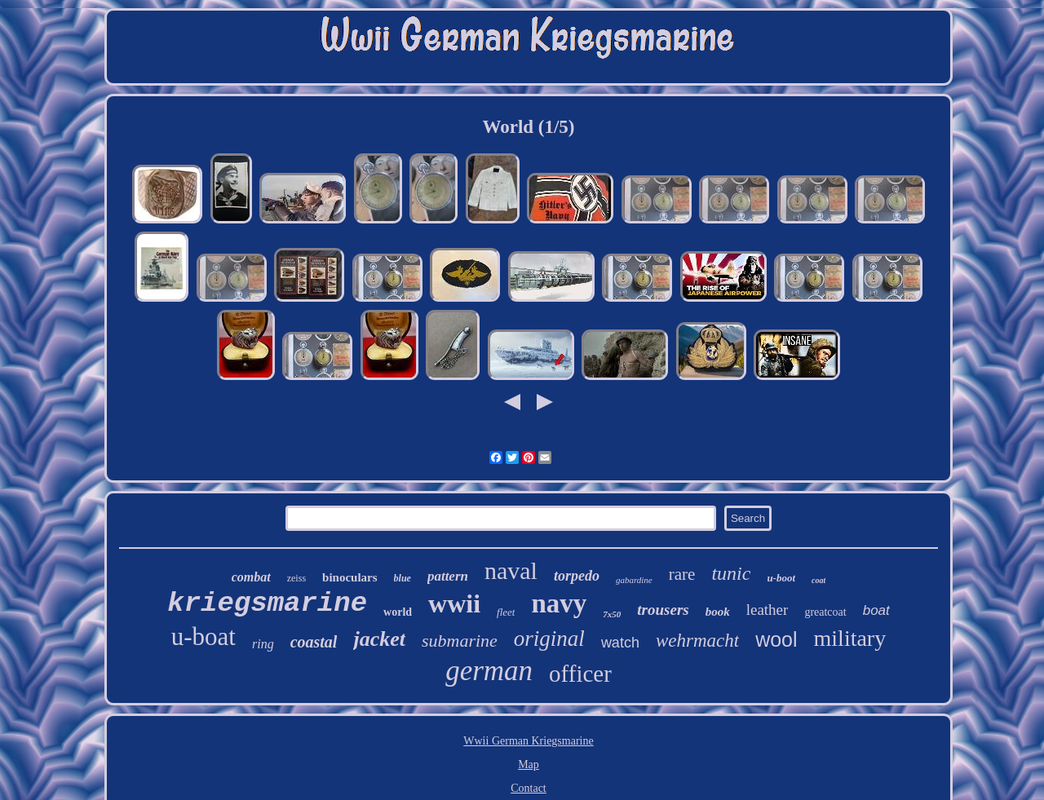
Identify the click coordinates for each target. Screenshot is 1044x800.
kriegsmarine (267, 603)
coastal (314, 642)
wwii (454, 603)
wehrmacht (697, 640)
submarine (460, 640)
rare (682, 574)
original (549, 638)
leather (767, 609)
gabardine (634, 580)
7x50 (612, 614)
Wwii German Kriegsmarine (528, 741)
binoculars (350, 577)
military (850, 638)
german (489, 671)
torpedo (576, 576)
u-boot (781, 578)
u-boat (203, 636)
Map (528, 764)
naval (510, 570)
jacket (379, 639)
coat (818, 580)
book (718, 611)
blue (402, 578)
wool (776, 639)
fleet (506, 612)
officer (580, 674)
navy (558, 603)
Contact (528, 788)
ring (263, 644)
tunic (730, 573)
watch (620, 642)
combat (251, 577)
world (397, 612)
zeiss (296, 578)
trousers (662, 609)
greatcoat (825, 612)
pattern (447, 576)
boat (876, 610)
